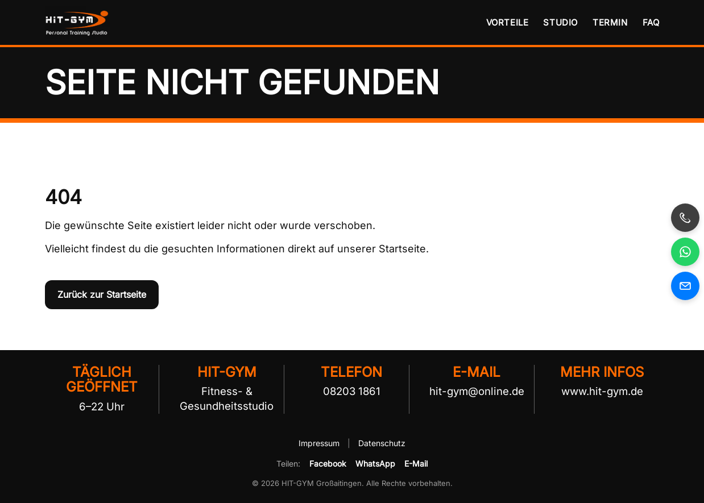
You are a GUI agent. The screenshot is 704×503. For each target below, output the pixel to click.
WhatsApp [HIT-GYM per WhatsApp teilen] (375, 463)
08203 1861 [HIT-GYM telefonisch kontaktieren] (351, 391)
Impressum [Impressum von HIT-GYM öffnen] (320, 443)
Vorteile (507, 22)
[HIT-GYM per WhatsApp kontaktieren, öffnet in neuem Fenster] (685, 252)
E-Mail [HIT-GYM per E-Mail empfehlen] (416, 463)
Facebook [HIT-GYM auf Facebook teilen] (327, 463)
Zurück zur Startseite (101, 294)
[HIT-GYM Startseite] (79, 22)
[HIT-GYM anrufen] (685, 217)
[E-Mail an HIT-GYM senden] (685, 286)
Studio (560, 22)
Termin (610, 22)
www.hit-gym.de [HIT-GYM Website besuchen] (602, 391)
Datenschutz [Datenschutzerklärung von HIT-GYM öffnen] (381, 443)
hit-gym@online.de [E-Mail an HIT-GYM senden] (476, 391)
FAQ (651, 22)
